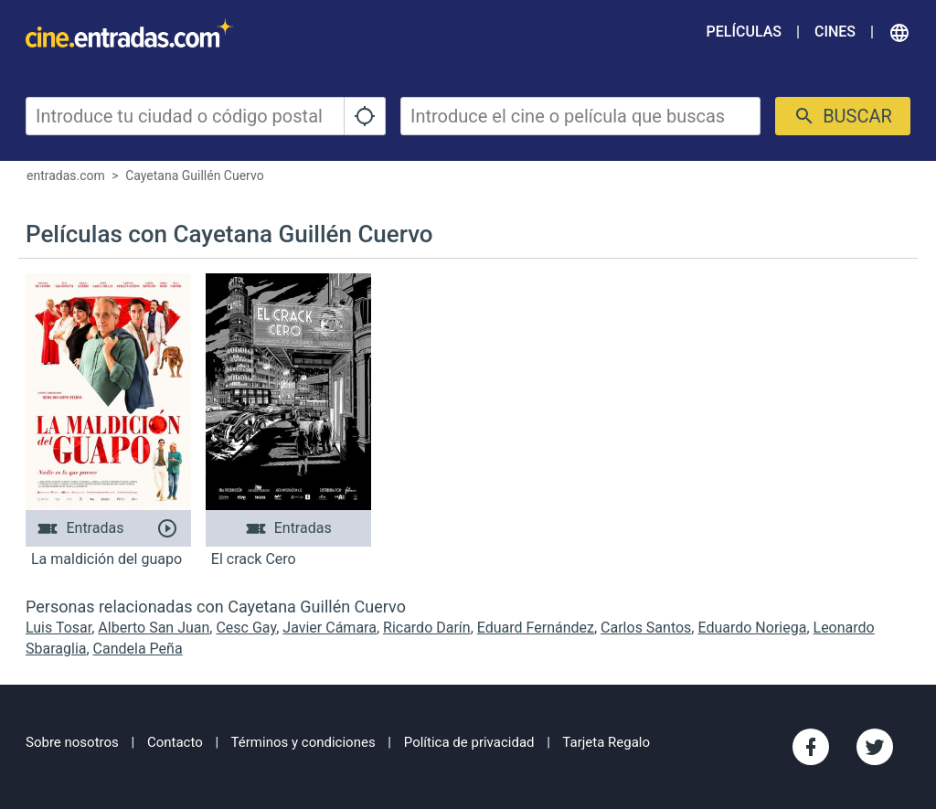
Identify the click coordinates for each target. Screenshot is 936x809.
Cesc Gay (246, 627)
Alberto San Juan (153, 627)
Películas (744, 31)
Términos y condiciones (303, 742)
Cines (835, 31)
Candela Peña (138, 648)
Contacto (175, 742)
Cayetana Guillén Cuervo (194, 175)
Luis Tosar (58, 627)
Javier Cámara (329, 627)
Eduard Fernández (535, 627)
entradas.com (66, 175)
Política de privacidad (469, 742)
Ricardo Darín (427, 627)
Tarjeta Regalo (606, 742)
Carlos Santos (646, 627)
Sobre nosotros (72, 742)
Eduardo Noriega (751, 627)
